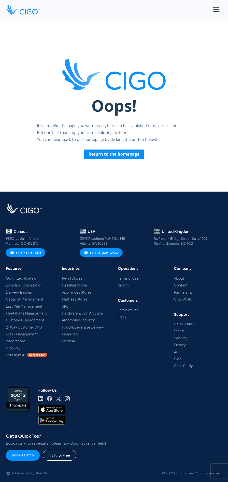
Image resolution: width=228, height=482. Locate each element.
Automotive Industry (78, 320)
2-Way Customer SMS (24, 327)
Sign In (123, 285)
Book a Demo (23, 455)
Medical (68, 341)
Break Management (22, 334)
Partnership (183, 292)
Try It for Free (59, 455)
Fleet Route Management (26, 313)
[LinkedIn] (40, 398)
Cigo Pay (13, 348)
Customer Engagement (25, 320)
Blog (178, 359)
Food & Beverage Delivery (83, 327)
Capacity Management (24, 299)
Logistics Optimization (24, 285)
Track (122, 317)
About (179, 278)
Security (180, 338)
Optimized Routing (21, 278)
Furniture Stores (75, 285)
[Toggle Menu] (216, 10)
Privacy (180, 345)
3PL (65, 306)
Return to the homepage (114, 154)
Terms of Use (128, 278)
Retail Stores (72, 278)
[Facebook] (49, 398)
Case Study (183, 365)
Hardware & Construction (82, 313)
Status (179, 331)
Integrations (16, 341)
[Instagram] (67, 398)
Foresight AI (26, 355)
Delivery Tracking (19, 292)
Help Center (184, 324)
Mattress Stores (74, 299)
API (176, 352)
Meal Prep (70, 334)
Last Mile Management (24, 306)
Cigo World (183, 299)
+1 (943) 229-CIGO (101, 252)
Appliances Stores (77, 292)
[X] (58, 398)
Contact (180, 285)
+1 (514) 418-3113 (25, 252)
